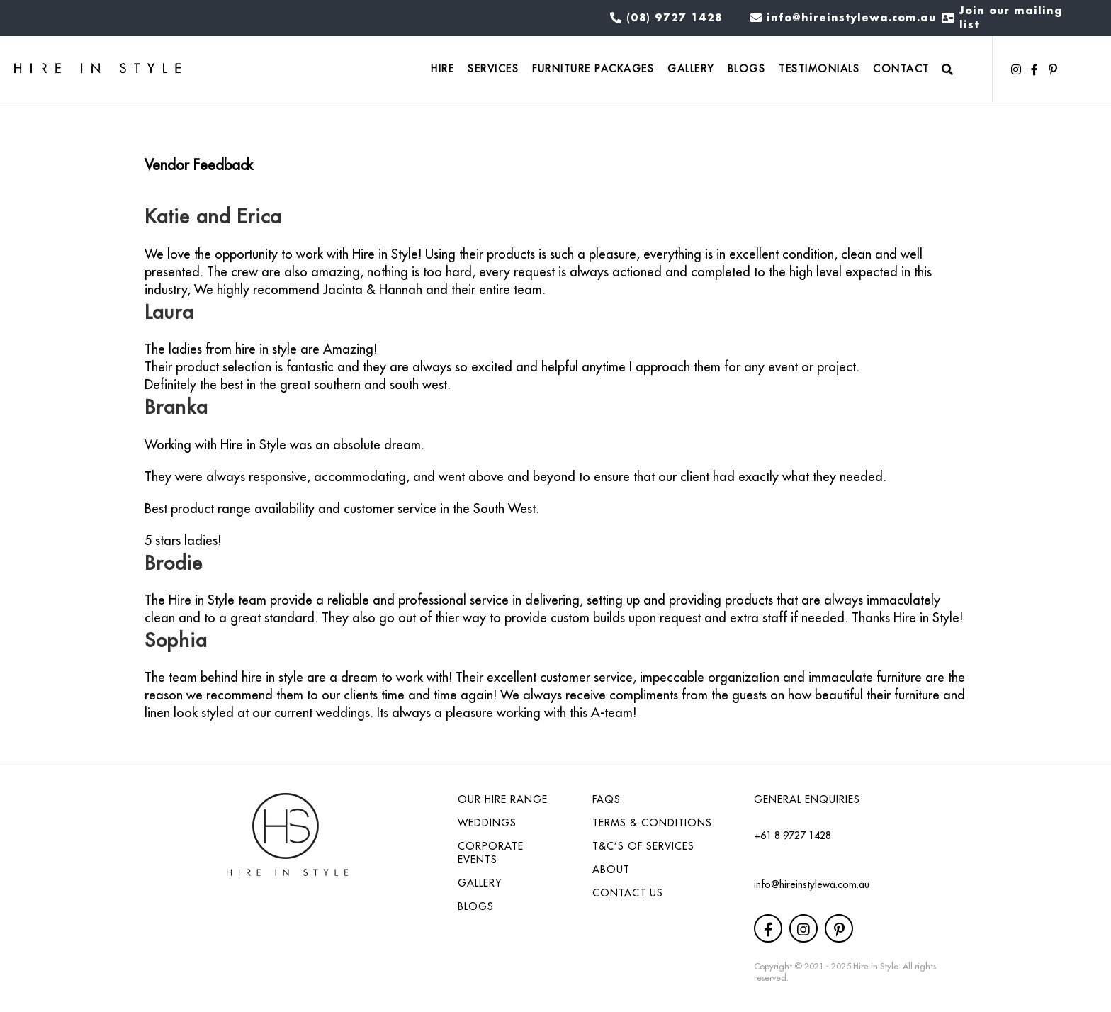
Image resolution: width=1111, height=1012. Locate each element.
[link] (442, 70)
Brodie (174, 562)
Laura (169, 311)
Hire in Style (875, 966)
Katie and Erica (213, 215)
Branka (176, 406)
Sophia (176, 639)
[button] (1016, 69)
